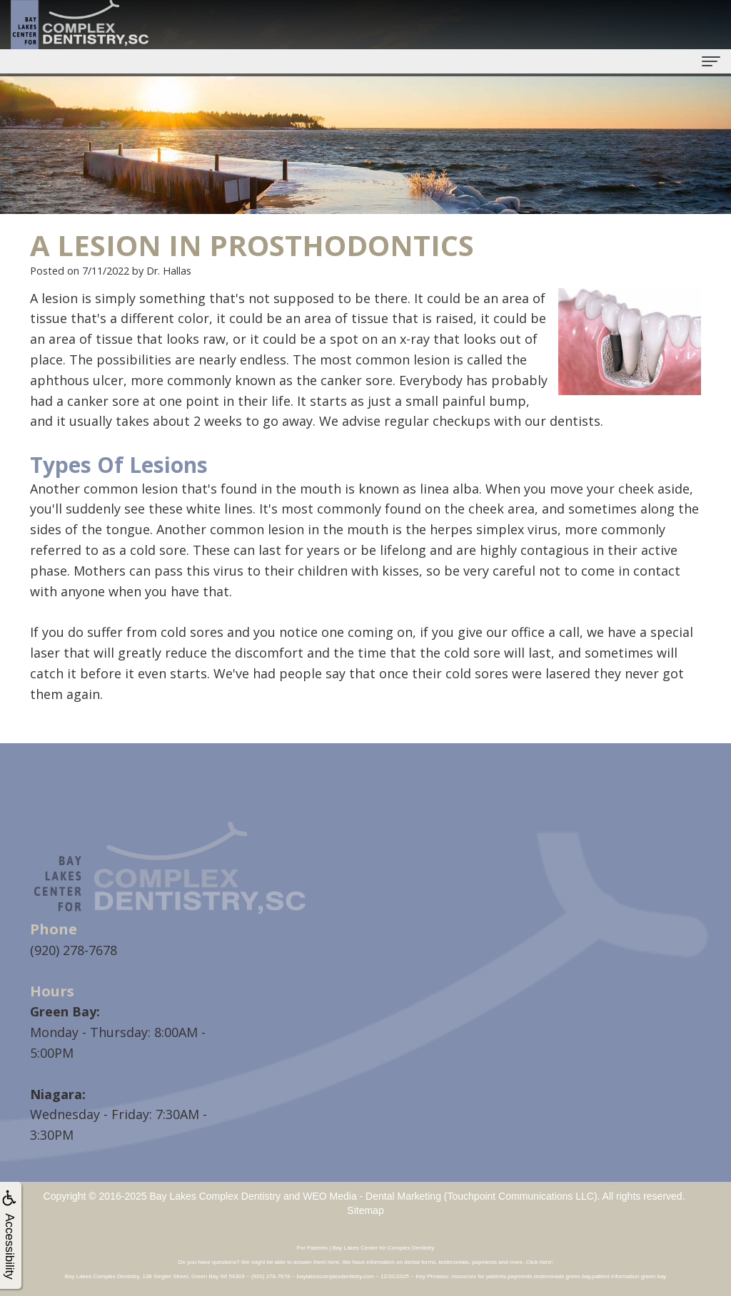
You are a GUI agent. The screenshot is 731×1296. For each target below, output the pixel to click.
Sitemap (365, 1210)
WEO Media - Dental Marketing (372, 1196)
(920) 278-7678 (73, 950)
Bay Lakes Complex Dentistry (215, 1196)
